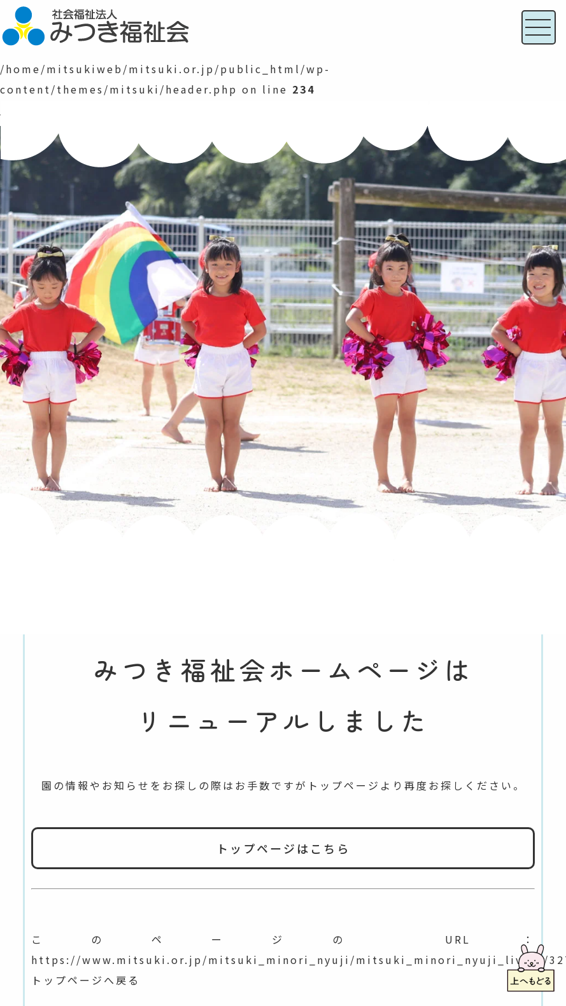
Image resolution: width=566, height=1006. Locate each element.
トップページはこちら (283, 848)
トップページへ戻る (85, 980)
